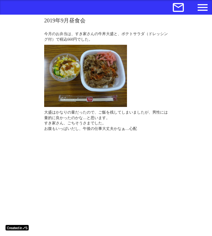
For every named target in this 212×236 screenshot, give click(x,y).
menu (202, 7)
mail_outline (178, 7)
